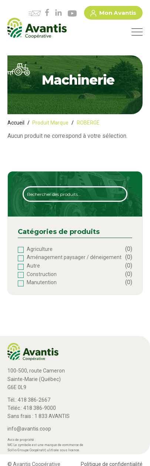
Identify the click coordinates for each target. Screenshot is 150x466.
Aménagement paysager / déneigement (74, 257)
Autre (33, 266)
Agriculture (40, 249)
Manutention (42, 282)
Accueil (15, 123)
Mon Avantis (113, 14)
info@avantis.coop (29, 429)
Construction (42, 274)
